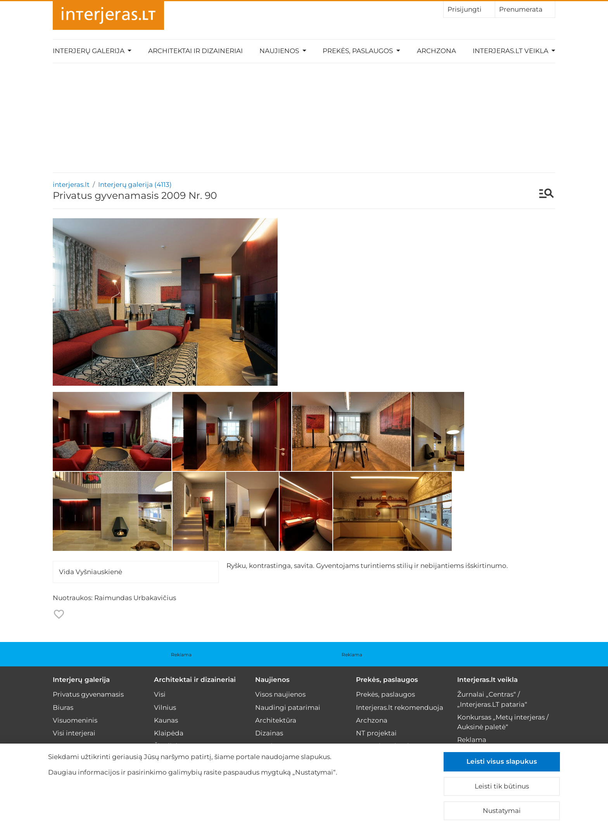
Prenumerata (525, 9)
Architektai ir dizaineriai (195, 51)
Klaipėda (168, 733)
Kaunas (166, 720)
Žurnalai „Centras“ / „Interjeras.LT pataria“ (492, 699)
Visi (160, 694)
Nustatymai (502, 810)
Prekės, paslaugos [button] (358, 51)
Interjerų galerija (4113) (135, 184)
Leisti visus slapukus (501, 761)
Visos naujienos (280, 694)
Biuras (63, 707)
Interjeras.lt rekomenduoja (399, 707)
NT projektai (376, 733)
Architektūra (275, 720)
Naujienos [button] (280, 51)
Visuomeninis (75, 720)
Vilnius (165, 707)
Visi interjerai (74, 733)
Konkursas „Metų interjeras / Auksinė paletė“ (503, 722)
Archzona (436, 51)
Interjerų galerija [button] (89, 51)
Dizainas (269, 733)
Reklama (181, 654)
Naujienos (272, 679)
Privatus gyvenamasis (88, 694)
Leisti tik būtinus (502, 786)
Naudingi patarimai (287, 707)
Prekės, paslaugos (387, 679)
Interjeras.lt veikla (487, 679)
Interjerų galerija (81, 679)
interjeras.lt (71, 184)
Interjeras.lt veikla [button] (511, 51)
